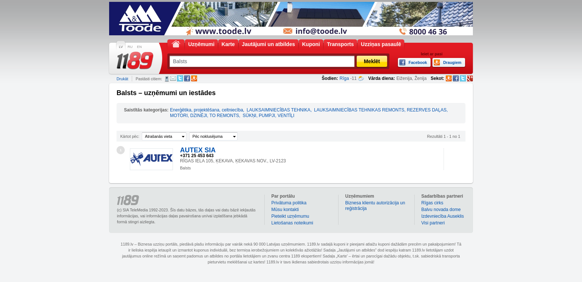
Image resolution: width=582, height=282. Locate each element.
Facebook (187, 78)
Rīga (344, 78)
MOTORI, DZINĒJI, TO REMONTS (204, 115)
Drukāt (122, 79)
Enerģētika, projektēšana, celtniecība (206, 110)
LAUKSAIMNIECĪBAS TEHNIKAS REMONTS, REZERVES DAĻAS (380, 110)
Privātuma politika (289, 202)
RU (130, 47)
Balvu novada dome (441, 209)
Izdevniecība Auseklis (442, 216)
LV (121, 47)
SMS (166, 79)
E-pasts (173, 78)
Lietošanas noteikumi (292, 223)
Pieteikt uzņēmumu (290, 216)
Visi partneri (433, 223)
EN (139, 47)
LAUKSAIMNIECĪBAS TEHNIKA (279, 110)
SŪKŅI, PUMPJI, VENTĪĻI (268, 115)
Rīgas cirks (432, 202)
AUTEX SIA (198, 150)
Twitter (180, 78)
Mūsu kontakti (285, 209)
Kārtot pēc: (130, 136)
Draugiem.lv (194, 78)
